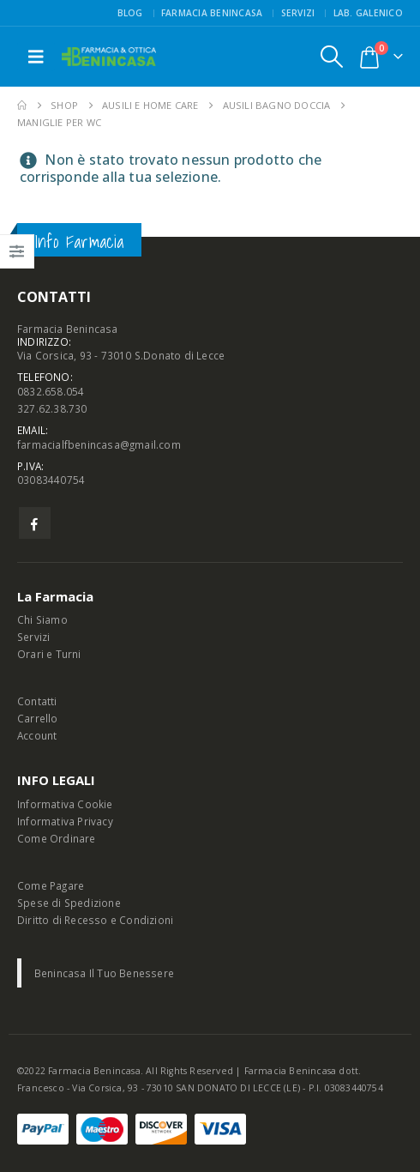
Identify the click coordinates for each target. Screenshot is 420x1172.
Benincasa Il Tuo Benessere (104, 973)
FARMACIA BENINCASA (212, 13)
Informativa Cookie (65, 804)
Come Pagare (50, 885)
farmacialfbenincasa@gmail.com (99, 444)
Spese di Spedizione (69, 902)
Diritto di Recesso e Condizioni (95, 920)
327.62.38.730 (52, 408)
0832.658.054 (50, 391)
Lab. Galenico (368, 13)
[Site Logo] (109, 57)
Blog (130, 13)
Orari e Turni (49, 654)
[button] (36, 56)
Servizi (298, 13)
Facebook (35, 523)
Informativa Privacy (65, 821)
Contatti (37, 701)
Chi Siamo (42, 619)
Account (37, 735)
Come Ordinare (56, 838)
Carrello (37, 718)
